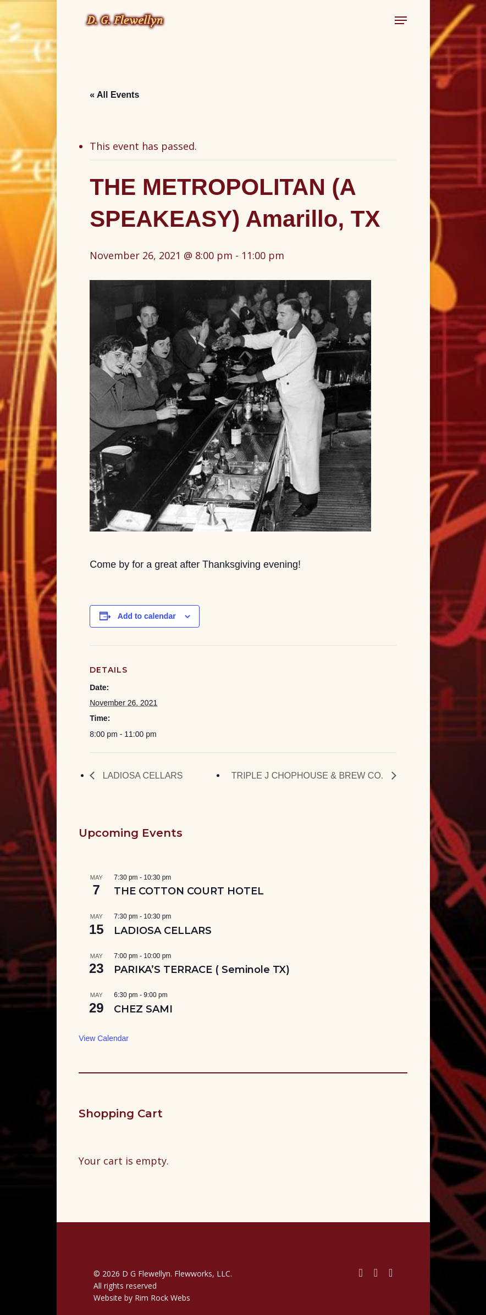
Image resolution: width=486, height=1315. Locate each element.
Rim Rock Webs (162, 1297)
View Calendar (104, 1038)
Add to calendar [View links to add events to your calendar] (147, 616)
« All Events (114, 94)
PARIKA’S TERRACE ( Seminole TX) (202, 970)
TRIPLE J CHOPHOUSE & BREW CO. (308, 775)
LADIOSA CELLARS (141, 775)
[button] (401, 20)
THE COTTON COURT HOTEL (189, 891)
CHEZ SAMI (143, 1009)
